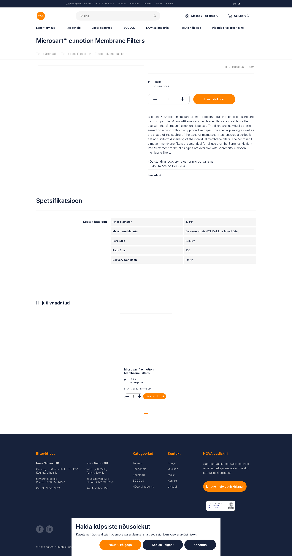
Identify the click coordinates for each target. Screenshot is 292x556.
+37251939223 (105, 482)
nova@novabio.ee (80, 3)
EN (234, 3)
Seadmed (139, 474)
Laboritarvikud (45, 27)
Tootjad (122, 3)
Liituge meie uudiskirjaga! (225, 486)
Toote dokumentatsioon (111, 54)
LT (239, 3)
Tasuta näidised (190, 27)
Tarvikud (138, 463)
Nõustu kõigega (120, 545)
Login (157, 82)
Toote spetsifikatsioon (76, 54)
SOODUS (129, 27)
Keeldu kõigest (163, 545)
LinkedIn (173, 486)
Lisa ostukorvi (214, 99)
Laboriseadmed (102, 27)
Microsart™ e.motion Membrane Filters (139, 371)
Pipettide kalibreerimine (228, 27)
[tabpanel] (146, 359)
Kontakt (170, 3)
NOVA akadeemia (157, 27)
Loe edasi (154, 175)
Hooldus (134, 3)
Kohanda (200, 545)
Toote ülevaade (46, 54)
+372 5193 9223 (105, 3)
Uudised (147, 3)
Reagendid (73, 27)
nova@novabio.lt (46, 478)
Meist (159, 3)
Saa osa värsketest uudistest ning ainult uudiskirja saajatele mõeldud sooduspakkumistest (226, 468)
